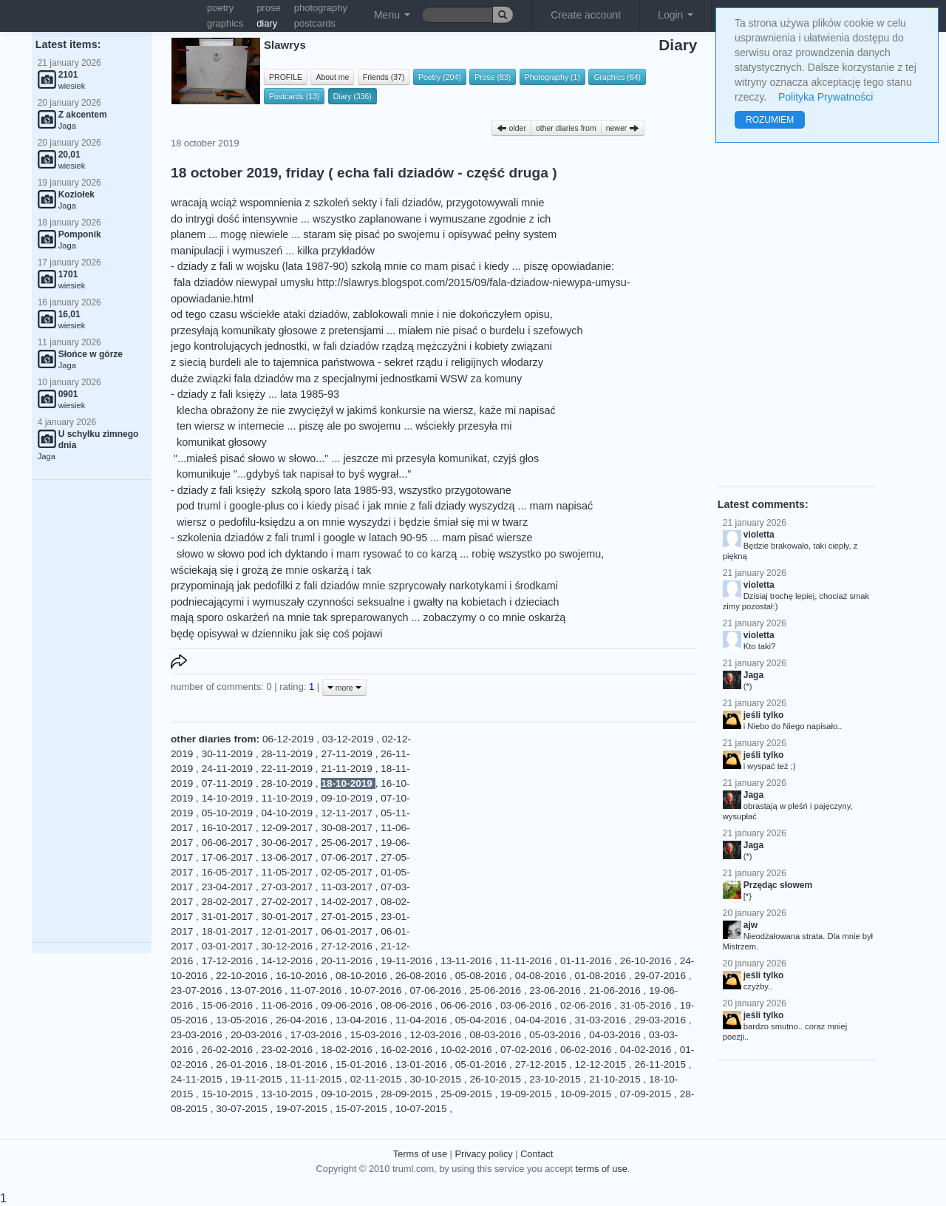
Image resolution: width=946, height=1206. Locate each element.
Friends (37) (384, 76)
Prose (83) (492, 76)
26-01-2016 (243, 1064)
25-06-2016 (496, 990)
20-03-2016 (258, 1034)
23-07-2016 (198, 990)
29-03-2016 (661, 1020)
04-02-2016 (647, 1049)
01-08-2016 (602, 975)
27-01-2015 (348, 916)
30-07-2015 (243, 1108)
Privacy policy (483, 1153)
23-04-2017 (229, 886)
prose (268, 7)
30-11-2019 (229, 753)
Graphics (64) (617, 76)
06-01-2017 (348, 931)
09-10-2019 (348, 798)
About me (332, 76)
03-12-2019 (349, 739)
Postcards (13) (294, 96)
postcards (315, 23)
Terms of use (420, 1153)
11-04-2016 (422, 1020)
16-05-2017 (229, 872)
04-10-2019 (289, 813)
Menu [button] (392, 15)
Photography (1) (552, 76)
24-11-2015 (198, 1079)
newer (623, 128)
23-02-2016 (289, 1049)
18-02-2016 (348, 1049)
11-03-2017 (348, 886)
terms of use (601, 1168)
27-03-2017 (289, 886)
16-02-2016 (408, 1049)
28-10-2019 (289, 783)
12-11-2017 (348, 813)
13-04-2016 (362, 1020)
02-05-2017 (348, 872)
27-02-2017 (289, 901)
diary (266, 23)
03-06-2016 (527, 1005)
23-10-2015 (556, 1079)
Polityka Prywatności (825, 97)
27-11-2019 (348, 753)
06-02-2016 (587, 1049)
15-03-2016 (377, 1034)
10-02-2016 (467, 1049)
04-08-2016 (542, 975)
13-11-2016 (467, 960)
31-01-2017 (229, 916)
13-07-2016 (258, 990)
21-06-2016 (616, 990)
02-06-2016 (587, 1005)
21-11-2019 (348, 768)
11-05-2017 (289, 872)
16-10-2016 (303, 975)
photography (320, 7)
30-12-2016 (289, 946)
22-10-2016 (243, 975)
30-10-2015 (437, 1079)
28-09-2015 (408, 1094)
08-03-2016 (496, 1034)
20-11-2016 (348, 960)
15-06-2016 (229, 1005)
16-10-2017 (229, 827)
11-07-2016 (317, 990)
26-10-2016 (647, 960)
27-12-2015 (542, 1064)
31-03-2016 (602, 1020)
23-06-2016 (556, 990)
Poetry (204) (439, 76)
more (344, 687)
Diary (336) (352, 96)
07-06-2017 (348, 857)
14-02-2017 (348, 901)
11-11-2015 (317, 1079)
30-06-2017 (289, 842)
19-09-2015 (527, 1094)
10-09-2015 (587, 1094)
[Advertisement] (92, 711)
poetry (220, 7)
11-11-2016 (527, 960)
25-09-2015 (467, 1094)
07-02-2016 (527, 1049)
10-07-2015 (422, 1108)
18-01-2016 (303, 1064)
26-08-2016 (422, 975)
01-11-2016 (587, 960)
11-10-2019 (289, 798)
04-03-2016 (616, 1034)
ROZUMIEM (770, 120)
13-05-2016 (243, 1020)
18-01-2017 (229, 931)
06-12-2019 (289, 739)
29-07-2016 (661, 975)
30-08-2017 (348, 827)
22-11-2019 (289, 768)
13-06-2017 (289, 857)
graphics (225, 23)
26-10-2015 (496, 1079)
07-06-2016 (437, 990)
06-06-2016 (467, 1005)
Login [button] (675, 15)
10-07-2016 (377, 990)
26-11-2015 (661, 1064)
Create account (586, 15)
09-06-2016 (348, 1005)
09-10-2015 (348, 1094)
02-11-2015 (377, 1079)
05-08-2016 (482, 975)
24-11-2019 (229, 768)
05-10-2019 (229, 813)
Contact (536, 1153)
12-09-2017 (289, 827)
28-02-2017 (229, 901)
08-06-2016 (408, 1005)
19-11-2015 (258, 1079)
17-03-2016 (317, 1034)
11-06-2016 (289, 1005)
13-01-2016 (422, 1064)
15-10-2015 (229, 1094)
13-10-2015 (289, 1094)
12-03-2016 (437, 1034)
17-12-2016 (229, 960)
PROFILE (285, 76)
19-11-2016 (408, 960)
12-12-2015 (602, 1064)
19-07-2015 (303, 1108)
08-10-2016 (362, 975)
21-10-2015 (616, 1079)
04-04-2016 (542, 1020)
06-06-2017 (229, 842)
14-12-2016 (289, 960)
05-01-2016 (482, 1064)
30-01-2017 (289, 916)
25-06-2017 (348, 842)
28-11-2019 (289, 753)
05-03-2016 (556, 1034)
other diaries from (566, 127)
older (511, 128)
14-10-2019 (229, 798)
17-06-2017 (229, 857)
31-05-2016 (647, 1005)
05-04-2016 (482, 1020)
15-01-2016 (362, 1064)
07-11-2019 (229, 783)
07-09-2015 (647, 1094)
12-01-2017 (289, 931)
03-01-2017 (229, 946)
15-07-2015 (362, 1108)
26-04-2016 (303, 1020)
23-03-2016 (198, 1034)
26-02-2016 (229, 1049)
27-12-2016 (348, 946)
